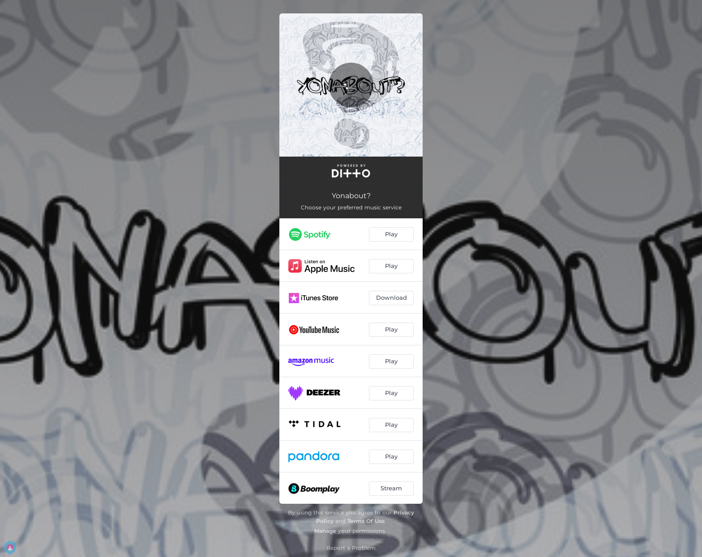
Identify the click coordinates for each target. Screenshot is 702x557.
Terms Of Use (366, 521)
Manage (325, 530)
